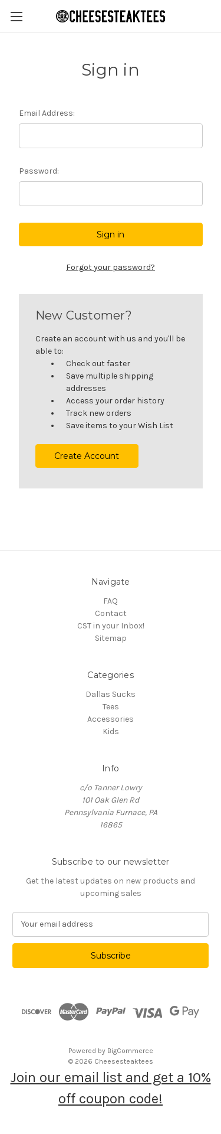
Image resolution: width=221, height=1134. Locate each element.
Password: (39, 171)
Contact (111, 613)
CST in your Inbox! (110, 626)
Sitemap (111, 638)
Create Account (86, 456)
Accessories (110, 719)
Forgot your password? (110, 267)
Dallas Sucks (110, 694)
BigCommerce (130, 1051)
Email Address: (47, 113)
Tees (111, 707)
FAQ (110, 601)
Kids (111, 731)
